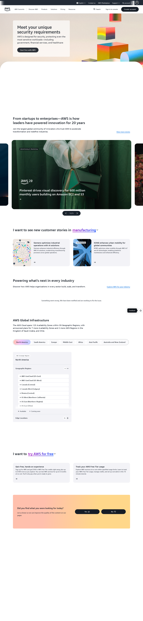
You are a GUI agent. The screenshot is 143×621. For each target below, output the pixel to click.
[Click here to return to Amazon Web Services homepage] (7, 10)
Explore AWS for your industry (118, 287)
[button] (33, 9)
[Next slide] (78, 213)
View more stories (123, 132)
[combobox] (85, 230)
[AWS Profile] (137, 2)
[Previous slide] (64, 213)
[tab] (22, 342)
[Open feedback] (141, 310)
